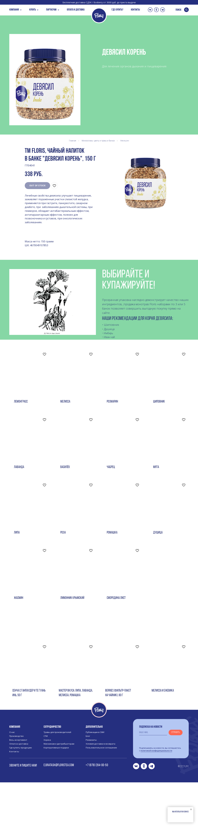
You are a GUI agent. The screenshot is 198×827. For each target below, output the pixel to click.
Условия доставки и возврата (100, 788)
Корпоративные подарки (56, 792)
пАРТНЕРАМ (51, 9)
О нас (12, 776)
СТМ (46, 780)
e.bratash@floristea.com (59, 810)
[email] (153, 777)
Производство (16, 780)
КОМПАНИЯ (14, 9)
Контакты (14, 796)
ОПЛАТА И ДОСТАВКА (75, 9)
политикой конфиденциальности (156, 795)
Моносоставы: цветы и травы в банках (98, 140)
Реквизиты (91, 784)
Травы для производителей (57, 776)
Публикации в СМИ (95, 776)
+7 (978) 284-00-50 (97, 810)
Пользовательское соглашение (101, 792)
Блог (88, 780)
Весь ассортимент (18, 784)
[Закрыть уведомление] (191, 809)
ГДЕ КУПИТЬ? (117, 9)
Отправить (175, 777)
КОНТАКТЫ (135, 9)
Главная (72, 140)
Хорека (47, 784)
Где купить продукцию (20, 792)
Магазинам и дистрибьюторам (59, 788)
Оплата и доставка (18, 788)
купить (32, 9)
